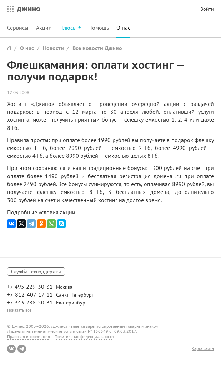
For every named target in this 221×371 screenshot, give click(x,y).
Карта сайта (203, 348)
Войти (207, 9)
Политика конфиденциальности (84, 336)
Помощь (98, 27)
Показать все (19, 310)
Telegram (21, 349)
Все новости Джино (97, 48)
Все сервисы (8, 9)
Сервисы (18, 27)
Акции (44, 27)
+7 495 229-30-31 (30, 286)
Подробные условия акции (41, 212)
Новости (53, 48)
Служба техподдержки (36, 271)
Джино (28, 9)
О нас (123, 27)
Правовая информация (28, 336)
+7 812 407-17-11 (30, 294)
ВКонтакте (11, 349)
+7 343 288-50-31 (30, 302)
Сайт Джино (9, 48)
